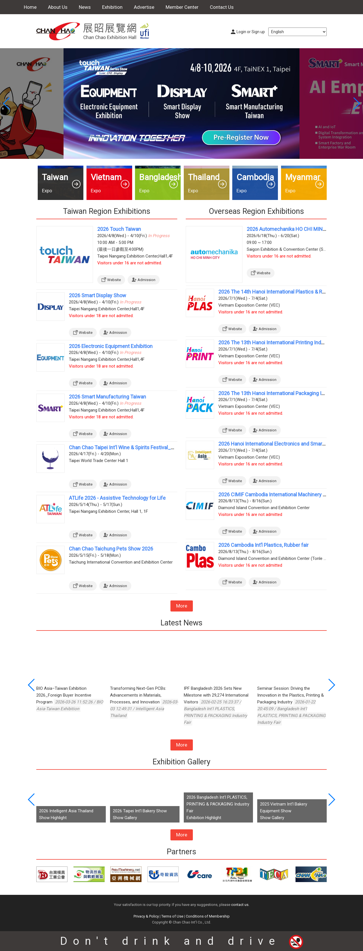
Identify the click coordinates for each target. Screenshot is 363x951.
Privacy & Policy (146, 916)
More (181, 606)
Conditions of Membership (208, 916)
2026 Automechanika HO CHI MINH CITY (293, 229)
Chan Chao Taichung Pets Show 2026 (111, 549)
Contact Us (222, 7)
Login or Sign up (251, 31)
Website (114, 280)
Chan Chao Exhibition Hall (95, 31)
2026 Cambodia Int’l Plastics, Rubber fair (263, 545)
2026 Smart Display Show (97, 295)
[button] (356, 103)
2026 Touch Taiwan (119, 229)
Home (30, 7)
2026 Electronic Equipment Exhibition (111, 346)
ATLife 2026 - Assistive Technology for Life (117, 498)
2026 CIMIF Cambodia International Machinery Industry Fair (284, 494)
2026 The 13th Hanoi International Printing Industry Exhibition (287, 342)
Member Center (182, 7)
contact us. (240, 904)
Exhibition (112, 7)
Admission (146, 280)
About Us (57, 7)
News (85, 7)
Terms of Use (172, 916)
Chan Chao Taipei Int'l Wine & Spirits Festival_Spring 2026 (133, 447)
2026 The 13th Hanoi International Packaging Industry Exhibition (290, 393)
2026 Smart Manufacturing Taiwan (107, 397)
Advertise (144, 7)
